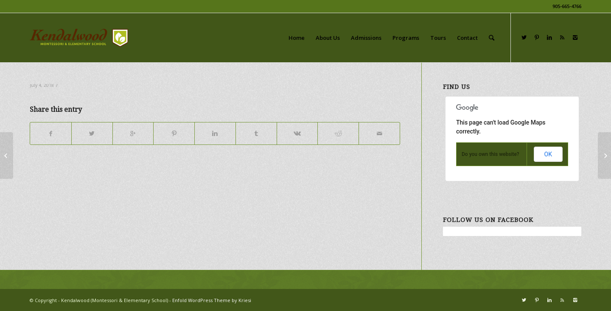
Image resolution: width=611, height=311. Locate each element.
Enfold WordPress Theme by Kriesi (211, 300)
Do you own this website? (490, 154)
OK (548, 154)
